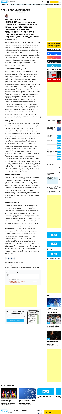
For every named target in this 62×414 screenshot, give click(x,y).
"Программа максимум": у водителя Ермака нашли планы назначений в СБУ (52, 187)
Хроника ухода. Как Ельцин (53, 258)
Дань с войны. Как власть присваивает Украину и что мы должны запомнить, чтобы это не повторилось (51, 180)
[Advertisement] (21, 296)
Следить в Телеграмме (15, 320)
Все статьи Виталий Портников (13, 262)
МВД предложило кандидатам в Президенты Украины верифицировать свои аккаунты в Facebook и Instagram (52, 130)
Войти (45, 1)
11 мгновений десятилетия (49, 136)
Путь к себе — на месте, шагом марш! (52, 152)
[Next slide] (60, 4)
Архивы (15, 412)
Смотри (49, 295)
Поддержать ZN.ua (54, 1)
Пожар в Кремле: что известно (51, 192)
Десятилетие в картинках (50, 141)
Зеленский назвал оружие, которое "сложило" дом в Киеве (52, 168)
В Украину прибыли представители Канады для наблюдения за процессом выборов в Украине (52, 123)
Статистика (49, 156)
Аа (48, 1)
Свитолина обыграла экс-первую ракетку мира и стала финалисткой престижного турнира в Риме (53, 344)
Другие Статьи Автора (53, 230)
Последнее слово (51, 239)
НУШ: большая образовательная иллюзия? (50, 173)
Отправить (35, 281)
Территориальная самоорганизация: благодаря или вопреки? (51, 147)
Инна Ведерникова (42, 397)
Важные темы (4, 4)
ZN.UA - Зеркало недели (54, 79)
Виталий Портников (14, 16)
